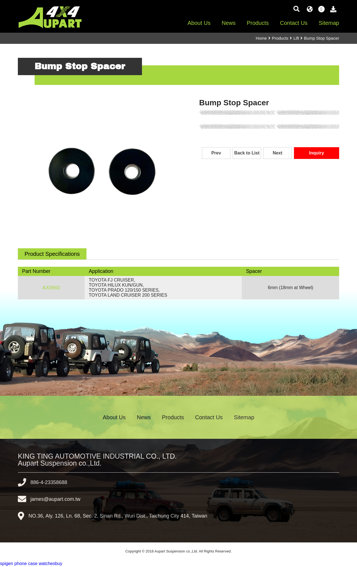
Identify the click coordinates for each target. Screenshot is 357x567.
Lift (296, 38)
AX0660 (51, 287)
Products (258, 23)
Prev (216, 153)
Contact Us (294, 23)
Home (261, 38)
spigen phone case (18, 563)
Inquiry (316, 153)
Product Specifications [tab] (52, 254)
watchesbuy (50, 563)
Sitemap (329, 23)
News (229, 23)
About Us (198, 23)
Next (278, 153)
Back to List (247, 153)
